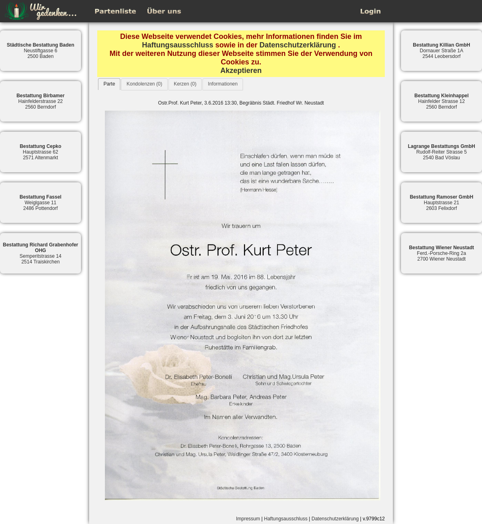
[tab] (109, 84)
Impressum (248, 519)
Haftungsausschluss (177, 45)
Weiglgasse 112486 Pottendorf (40, 202)
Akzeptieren (241, 70)
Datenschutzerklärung (298, 45)
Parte (109, 84)
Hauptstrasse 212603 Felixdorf (441, 202)
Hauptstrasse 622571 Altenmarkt (41, 151)
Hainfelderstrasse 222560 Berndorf (41, 101)
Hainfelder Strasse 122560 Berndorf (441, 101)
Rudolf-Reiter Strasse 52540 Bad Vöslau (441, 151)
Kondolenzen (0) (144, 84)
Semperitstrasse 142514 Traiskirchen (40, 253)
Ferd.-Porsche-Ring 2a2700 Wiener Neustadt (441, 253)
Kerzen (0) (185, 84)
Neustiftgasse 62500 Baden (41, 50)
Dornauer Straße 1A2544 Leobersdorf (441, 50)
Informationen (222, 84)
